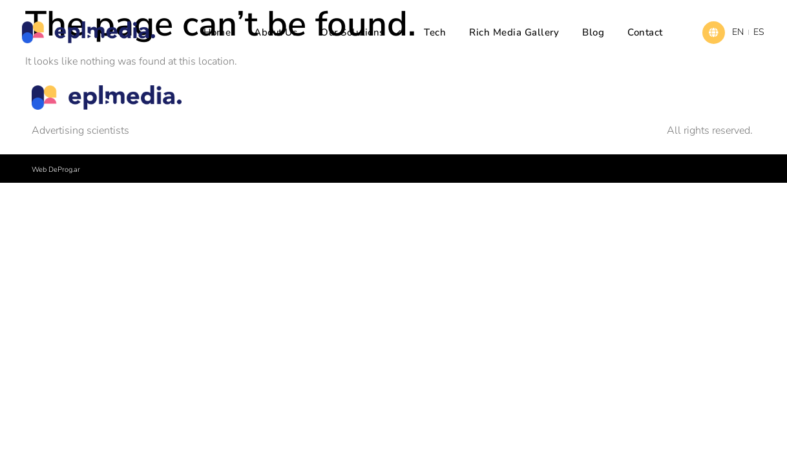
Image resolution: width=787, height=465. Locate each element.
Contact (645, 32)
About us (275, 32)
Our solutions (360, 32)
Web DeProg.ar (56, 169)
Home (217, 32)
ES (758, 32)
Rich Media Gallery (514, 32)
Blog (593, 32)
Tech (435, 32)
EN (738, 32)
